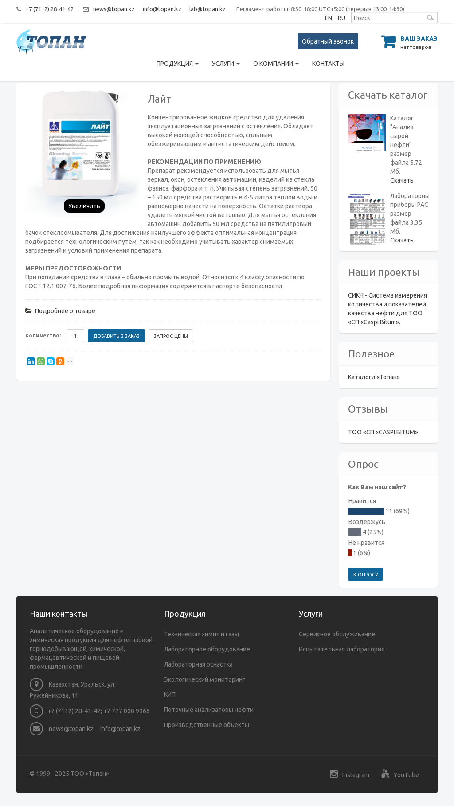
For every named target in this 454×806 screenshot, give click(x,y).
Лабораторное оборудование (207, 649)
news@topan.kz (114, 9)
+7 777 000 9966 (126, 711)
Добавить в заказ (116, 336)
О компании (276, 63)
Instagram (349, 773)
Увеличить (84, 206)
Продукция (178, 63)
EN (328, 18)
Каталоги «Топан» (374, 377)
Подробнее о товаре (60, 310)
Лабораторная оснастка (198, 664)
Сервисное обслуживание (337, 634)
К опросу (365, 574)
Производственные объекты (206, 724)
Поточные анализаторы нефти (209, 709)
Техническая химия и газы (201, 634)
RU (341, 18)
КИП (170, 694)
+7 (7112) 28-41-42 (49, 9)
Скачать (402, 180)
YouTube (400, 773)
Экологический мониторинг (204, 679)
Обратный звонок (328, 41)
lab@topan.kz (207, 9)
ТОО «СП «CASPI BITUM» (383, 432)
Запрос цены (171, 336)
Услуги (226, 63)
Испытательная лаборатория (341, 649)
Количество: (43, 335)
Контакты (328, 63)
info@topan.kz (162, 9)
